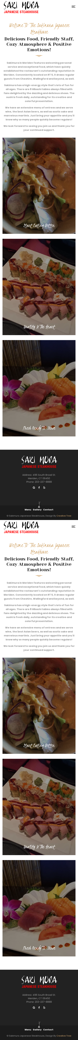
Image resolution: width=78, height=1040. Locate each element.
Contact (48, 509)
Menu (28, 509)
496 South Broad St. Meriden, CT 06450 (42, 476)
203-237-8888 (43, 482)
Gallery (37, 509)
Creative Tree (63, 515)
